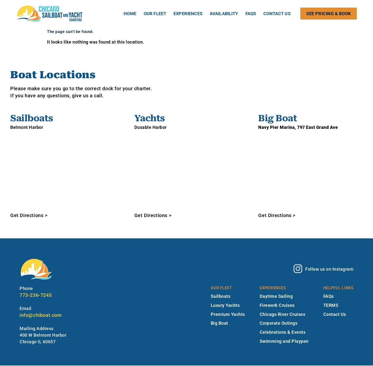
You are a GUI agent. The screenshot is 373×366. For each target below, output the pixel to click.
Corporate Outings (279, 323)
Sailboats (221, 296)
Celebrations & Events (283, 332)
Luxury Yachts (225, 305)
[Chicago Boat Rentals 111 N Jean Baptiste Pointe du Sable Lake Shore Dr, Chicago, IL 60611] (186, 171)
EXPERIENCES (188, 13)
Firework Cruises (277, 305)
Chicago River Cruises (282, 314)
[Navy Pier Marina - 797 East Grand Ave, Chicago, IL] (310, 171)
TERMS (330, 305)
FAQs (250, 13)
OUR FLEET (155, 13)
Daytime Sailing (276, 296)
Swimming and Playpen (284, 341)
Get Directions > (28, 215)
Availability (224, 13)
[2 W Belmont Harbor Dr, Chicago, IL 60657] (62, 171)
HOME (130, 13)
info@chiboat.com (41, 315)
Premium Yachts (228, 314)
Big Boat (219, 323)
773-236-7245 (36, 295)
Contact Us (277, 13)
